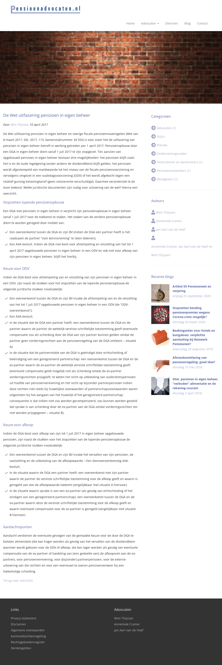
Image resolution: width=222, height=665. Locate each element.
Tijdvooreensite (142, 661)
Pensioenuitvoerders (173, 156)
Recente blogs (162, 261)
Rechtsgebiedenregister (28, 627)
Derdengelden (21, 633)
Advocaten (150, 8)
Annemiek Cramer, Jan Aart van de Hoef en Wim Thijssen (181, 236)
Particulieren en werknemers (179, 147)
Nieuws (162, 130)
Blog (188, 8)
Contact (202, 8)
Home (130, 8)
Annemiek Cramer (169, 206)
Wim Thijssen (19, 110)
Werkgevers (167, 164)
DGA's (161, 122)
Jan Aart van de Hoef (170, 215)
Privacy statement (23, 603)
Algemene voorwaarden (28, 615)
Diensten (171, 8)
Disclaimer (18, 609)
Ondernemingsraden (172, 139)
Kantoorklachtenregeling (28, 621)
